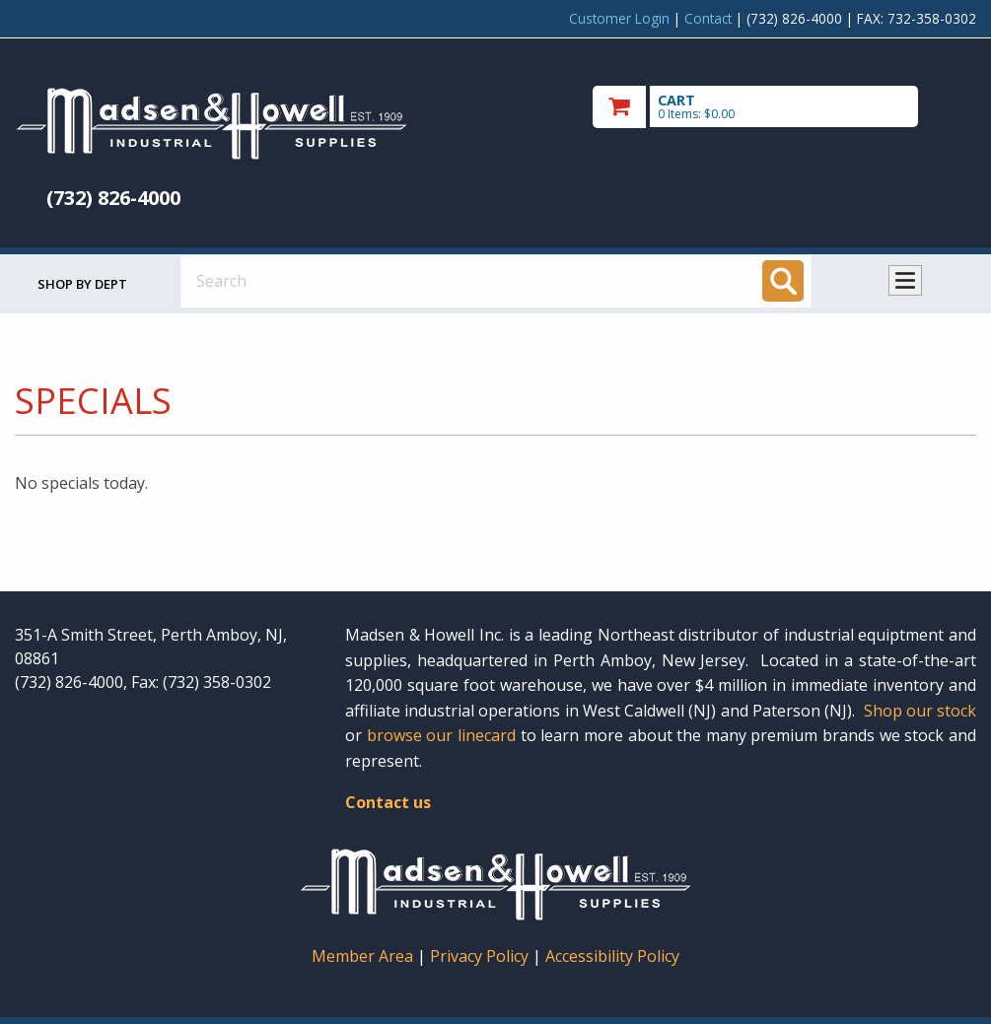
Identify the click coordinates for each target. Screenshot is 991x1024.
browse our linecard (441, 735)
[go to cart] (784, 107)
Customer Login (619, 18)
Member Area (362, 956)
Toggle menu (905, 280)
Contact (708, 18)
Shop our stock (920, 710)
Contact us (388, 802)
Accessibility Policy (612, 956)
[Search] (783, 281)
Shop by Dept (82, 284)
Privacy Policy (481, 956)
